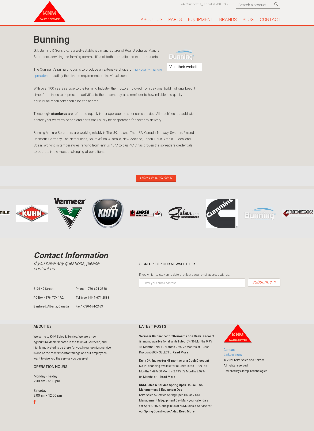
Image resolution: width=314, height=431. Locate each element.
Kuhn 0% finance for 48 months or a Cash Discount (174, 360)
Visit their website (184, 66)
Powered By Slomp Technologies (245, 371)
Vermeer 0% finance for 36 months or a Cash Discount (176, 336)
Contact (270, 19)
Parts (175, 19)
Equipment (200, 19)
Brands (228, 19)
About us (151, 19)
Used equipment (156, 177)
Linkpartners (233, 355)
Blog (248, 19)
